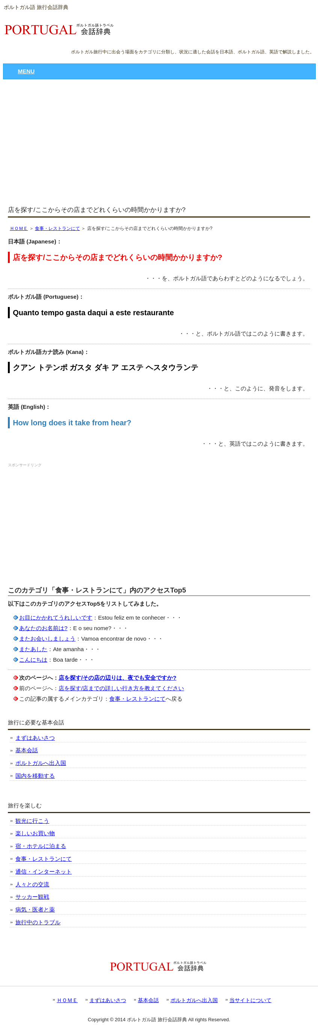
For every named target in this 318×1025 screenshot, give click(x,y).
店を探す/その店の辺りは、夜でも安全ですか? (117, 677)
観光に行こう (32, 821)
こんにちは (33, 659)
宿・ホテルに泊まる (40, 846)
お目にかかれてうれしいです (55, 617)
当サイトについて (250, 1000)
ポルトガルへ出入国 (40, 763)
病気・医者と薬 (35, 909)
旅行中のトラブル (37, 922)
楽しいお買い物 (35, 833)
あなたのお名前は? (43, 628)
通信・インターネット (43, 871)
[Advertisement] (159, 143)
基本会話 (26, 750)
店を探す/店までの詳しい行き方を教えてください (121, 688)
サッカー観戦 (32, 896)
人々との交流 (32, 884)
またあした (33, 649)
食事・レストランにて (57, 228)
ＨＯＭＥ (19, 228)
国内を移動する (35, 776)
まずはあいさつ (35, 738)
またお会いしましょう (47, 638)
